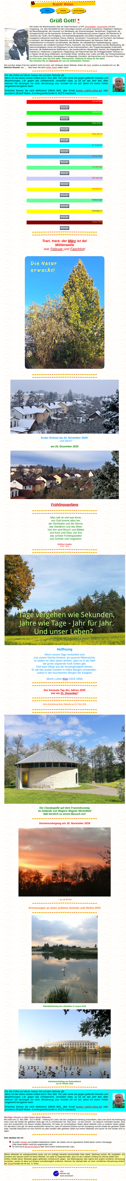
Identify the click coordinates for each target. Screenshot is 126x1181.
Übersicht (53, 61)
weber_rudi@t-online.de (89, 90)
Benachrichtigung (32, 1147)
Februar (57, 249)
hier (88, 65)
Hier (62, 1171)
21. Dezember (69, 693)
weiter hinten (51, 67)
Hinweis (24, 1142)
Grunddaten (91, 27)
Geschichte (102, 27)
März (72, 241)
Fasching (77, 249)
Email (10, 1163)
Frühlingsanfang (64, 504)
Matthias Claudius (65, 544)
